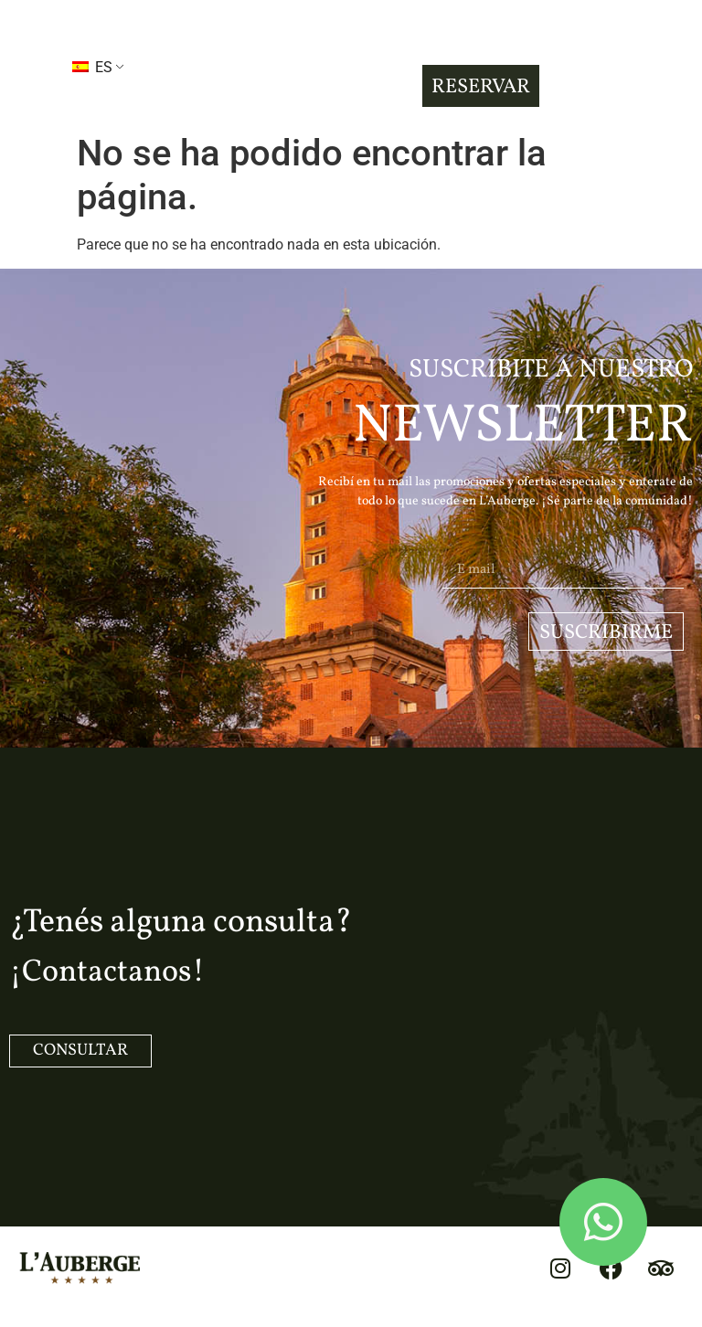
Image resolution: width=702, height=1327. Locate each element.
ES (92, 67)
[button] (26, 65)
